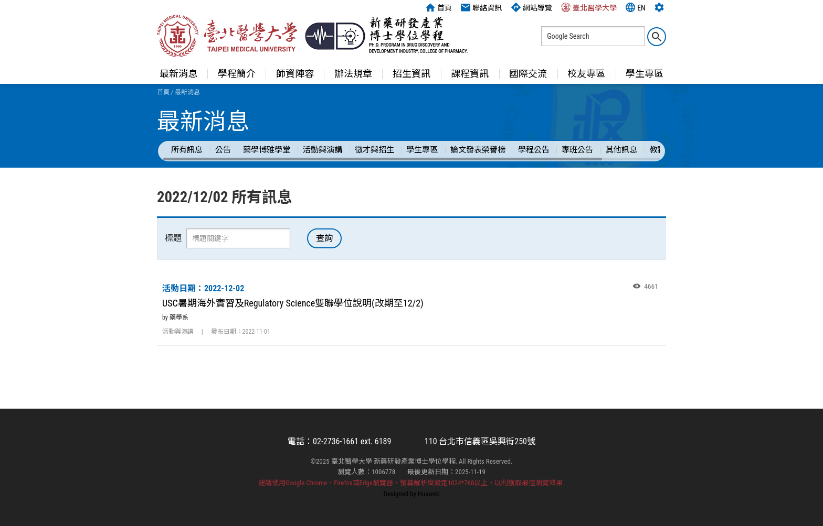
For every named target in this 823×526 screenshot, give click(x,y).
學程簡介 (237, 73)
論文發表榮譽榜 (477, 150)
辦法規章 (353, 73)
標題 (173, 238)
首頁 (439, 7)
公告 (223, 150)
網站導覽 (531, 7)
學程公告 (534, 150)
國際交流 (528, 73)
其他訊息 (621, 150)
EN (636, 7)
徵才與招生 (374, 150)
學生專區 (644, 73)
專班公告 (577, 150)
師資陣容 (295, 73)
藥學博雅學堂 (266, 150)
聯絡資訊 (481, 7)
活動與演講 (322, 150)
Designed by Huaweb (412, 494)
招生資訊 (411, 73)
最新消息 (178, 73)
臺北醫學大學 (589, 7)
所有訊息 (187, 150)
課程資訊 (470, 73)
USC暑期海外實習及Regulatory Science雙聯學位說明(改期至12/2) (293, 303)
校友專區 (586, 73)
